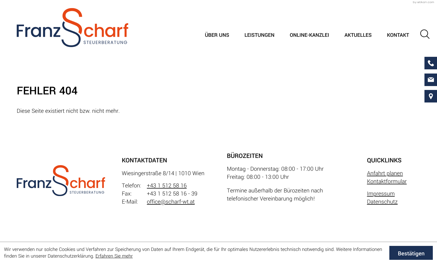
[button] (424, 34)
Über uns (217, 35)
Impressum (381, 194)
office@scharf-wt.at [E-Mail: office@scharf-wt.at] (171, 202)
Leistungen (259, 35)
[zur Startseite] (72, 27)
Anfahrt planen (385, 173)
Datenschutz (382, 202)
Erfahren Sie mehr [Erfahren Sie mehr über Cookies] (114, 256)
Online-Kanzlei (309, 35)
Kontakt (398, 35)
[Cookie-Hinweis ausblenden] (411, 253)
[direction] (430, 96)
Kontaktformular (387, 181)
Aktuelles (358, 35)
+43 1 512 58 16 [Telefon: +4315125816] (167, 186)
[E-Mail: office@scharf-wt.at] (430, 80)
